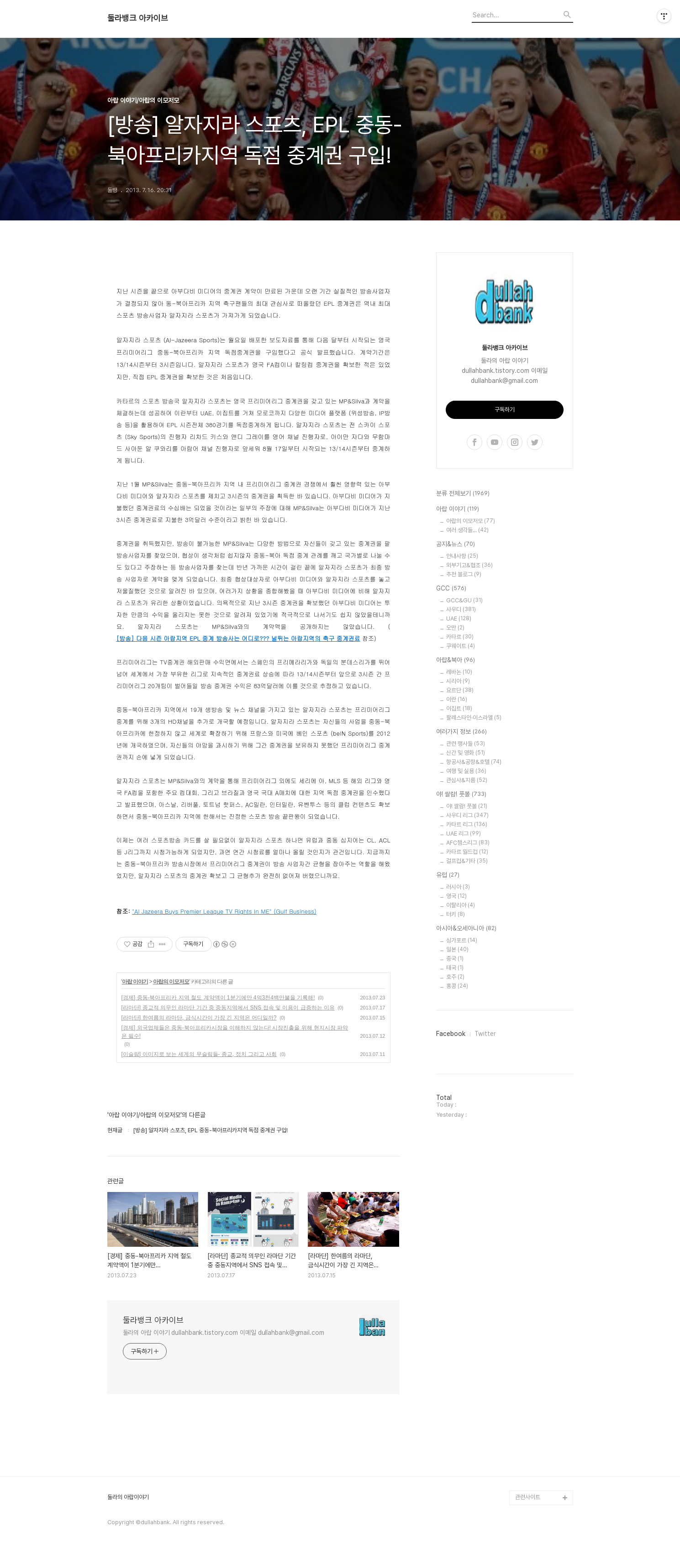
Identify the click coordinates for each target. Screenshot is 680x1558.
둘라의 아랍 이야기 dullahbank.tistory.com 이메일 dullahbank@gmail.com (223, 1332)
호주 (455, 976)
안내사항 (462, 556)
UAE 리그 (463, 833)
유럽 (447, 875)
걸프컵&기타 (467, 860)
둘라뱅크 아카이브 (137, 18)
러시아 (458, 887)
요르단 (460, 690)
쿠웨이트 (460, 646)
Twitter (485, 1033)
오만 (455, 627)
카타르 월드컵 (467, 851)
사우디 (461, 609)
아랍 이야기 (135, 981)
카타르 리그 (466, 824)
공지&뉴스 (455, 544)
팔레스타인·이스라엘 (473, 717)
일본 (457, 949)
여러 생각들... (467, 530)
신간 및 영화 (465, 752)
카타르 (460, 636)
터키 (455, 914)
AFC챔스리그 (468, 842)
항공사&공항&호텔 (473, 761)
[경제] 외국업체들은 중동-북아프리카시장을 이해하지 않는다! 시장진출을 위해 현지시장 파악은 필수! (234, 1032)
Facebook (450, 1033)
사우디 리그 (467, 815)
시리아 (458, 681)
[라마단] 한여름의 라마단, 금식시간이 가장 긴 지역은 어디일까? (199, 1017)
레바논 (459, 672)
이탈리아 (460, 905)
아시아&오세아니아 (466, 928)
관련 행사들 (465, 743)
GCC (451, 588)
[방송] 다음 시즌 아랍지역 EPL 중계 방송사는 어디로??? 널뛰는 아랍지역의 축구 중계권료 (238, 638)
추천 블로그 (463, 574)
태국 (455, 967)
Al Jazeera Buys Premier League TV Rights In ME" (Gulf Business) (225, 911)
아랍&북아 (455, 660)
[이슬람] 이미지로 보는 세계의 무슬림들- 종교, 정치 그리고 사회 (199, 1054)
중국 (455, 958)
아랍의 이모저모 (171, 981)
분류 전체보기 (463, 493)
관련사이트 (527, 1497)
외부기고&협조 (469, 565)
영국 (456, 896)
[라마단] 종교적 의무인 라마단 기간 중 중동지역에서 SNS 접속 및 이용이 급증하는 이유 (228, 1007)
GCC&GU (464, 600)
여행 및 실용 (466, 771)
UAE (458, 618)
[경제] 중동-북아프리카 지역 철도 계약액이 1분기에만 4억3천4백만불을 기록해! (218, 997)
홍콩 (457, 986)
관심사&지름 (466, 780)
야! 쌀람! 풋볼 (461, 794)
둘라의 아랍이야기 (128, 1497)
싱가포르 (461, 940)
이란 (456, 699)
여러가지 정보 (461, 732)
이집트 (459, 708)
